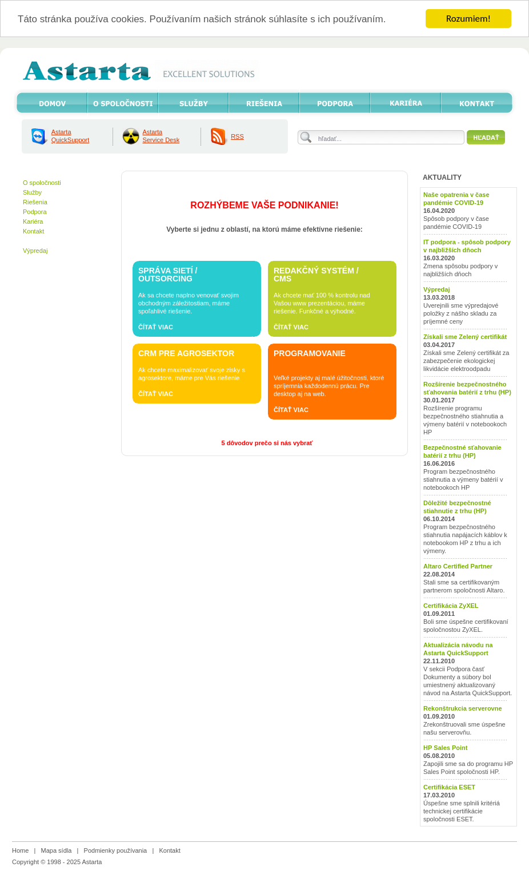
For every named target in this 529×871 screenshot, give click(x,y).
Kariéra (33, 221)
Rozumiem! (468, 19)
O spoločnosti (42, 182)
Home (20, 850)
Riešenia (35, 202)
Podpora (35, 211)
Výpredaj (35, 250)
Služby (32, 192)
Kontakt (33, 231)
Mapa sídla (56, 850)
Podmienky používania (115, 850)
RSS (237, 136)
